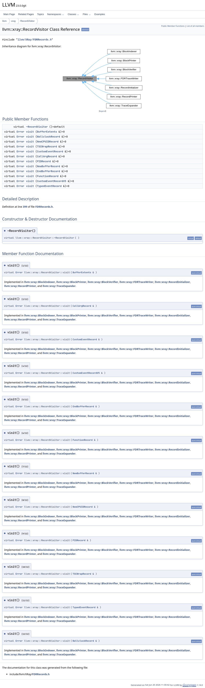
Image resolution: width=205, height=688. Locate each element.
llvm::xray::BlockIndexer (39, 282)
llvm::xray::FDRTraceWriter (136, 282)
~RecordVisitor (37, 126)
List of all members (195, 26)
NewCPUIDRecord (47, 141)
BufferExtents (47, 131)
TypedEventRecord (49, 186)
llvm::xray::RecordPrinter (20, 286)
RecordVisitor (27, 21)
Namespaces (55, 14)
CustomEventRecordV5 (51, 181)
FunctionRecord (47, 176)
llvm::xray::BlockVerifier (103, 282)
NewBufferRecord (48, 166)
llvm (4, 21)
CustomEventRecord (50, 151)
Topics (40, 14)
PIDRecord (44, 161)
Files (87, 14)
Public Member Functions (172, 26)
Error (20, 131)
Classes (73, 14)
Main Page (9, 14)
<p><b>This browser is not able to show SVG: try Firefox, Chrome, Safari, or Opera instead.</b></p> (102, 78)
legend (102, 111)
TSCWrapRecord (47, 146)
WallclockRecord (48, 136)
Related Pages (26, 14)
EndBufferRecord (48, 171)
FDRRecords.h (44, 206)
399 (25, 206)
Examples (99, 14)
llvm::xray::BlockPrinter (71, 282)
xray (13, 21)
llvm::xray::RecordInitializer (172, 282)
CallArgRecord (47, 156)
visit (30, 131)
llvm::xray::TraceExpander (59, 286)
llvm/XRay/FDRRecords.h (35, 39)
